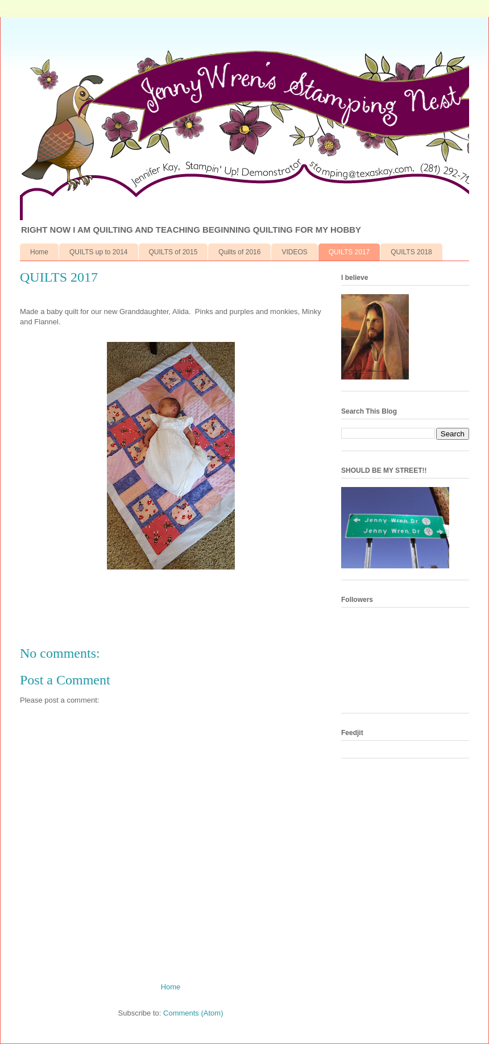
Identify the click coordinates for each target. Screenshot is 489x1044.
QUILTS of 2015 (173, 252)
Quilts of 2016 (239, 252)
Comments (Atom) (193, 1013)
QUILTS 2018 (411, 252)
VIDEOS (294, 252)
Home (39, 252)
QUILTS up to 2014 (98, 252)
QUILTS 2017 (349, 252)
